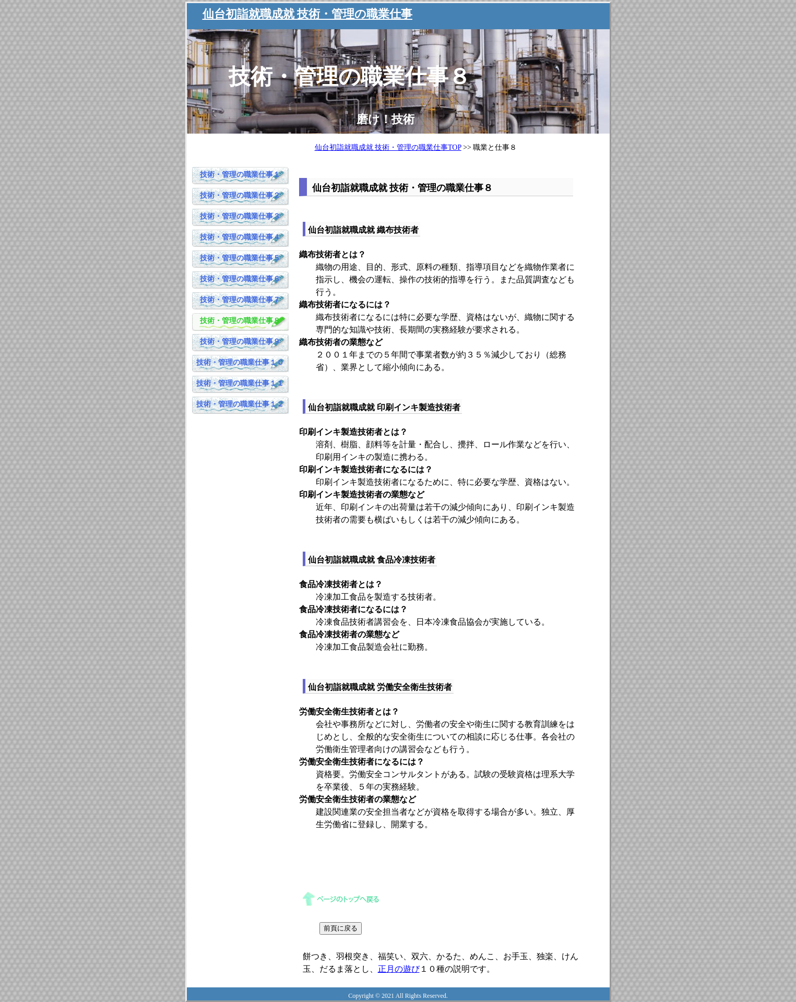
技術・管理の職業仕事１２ (240, 404)
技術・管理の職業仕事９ (240, 341)
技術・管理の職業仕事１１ (240, 383)
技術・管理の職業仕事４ (240, 237)
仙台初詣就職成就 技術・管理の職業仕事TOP (388, 147)
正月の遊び (399, 968)
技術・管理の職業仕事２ (240, 195)
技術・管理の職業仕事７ (240, 300)
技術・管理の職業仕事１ (240, 174)
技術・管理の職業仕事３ (240, 216)
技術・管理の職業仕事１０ (240, 362)
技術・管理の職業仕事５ (240, 258)
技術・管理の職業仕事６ (240, 279)
